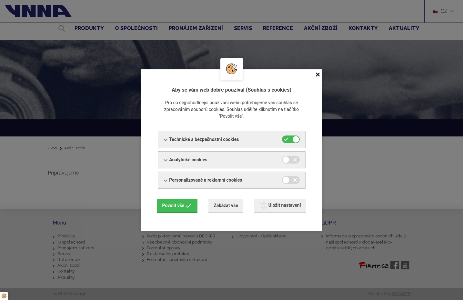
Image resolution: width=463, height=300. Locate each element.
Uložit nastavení (281, 205)
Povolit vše (176, 205)
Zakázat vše (226, 205)
